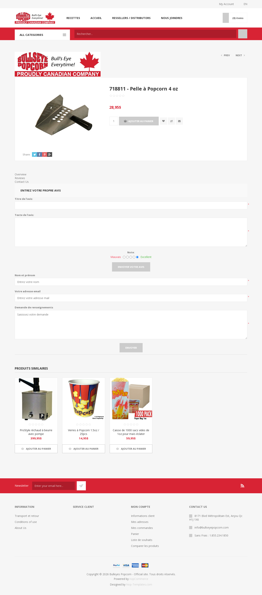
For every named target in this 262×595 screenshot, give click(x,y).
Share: (26, 154)
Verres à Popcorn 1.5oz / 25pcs (83, 432)
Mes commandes (142, 528)
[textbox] (155, 34)
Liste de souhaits (141, 540)
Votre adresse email (28, 291)
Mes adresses (139, 522)
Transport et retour (27, 516)
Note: (131, 252)
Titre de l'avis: (24, 199)
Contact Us (22, 182)
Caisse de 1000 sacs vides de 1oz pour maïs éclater (131, 432)
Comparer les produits (145, 546)
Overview (20, 174)
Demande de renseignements (34, 307)
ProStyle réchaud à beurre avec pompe (36, 432)
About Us (20, 528)
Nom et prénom (25, 275)
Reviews (20, 178)
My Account (226, 4)
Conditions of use (26, 522)
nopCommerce (138, 579)
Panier (135, 534)
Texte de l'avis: (24, 215)
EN (245, 4)
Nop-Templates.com (139, 584)
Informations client (143, 516)
